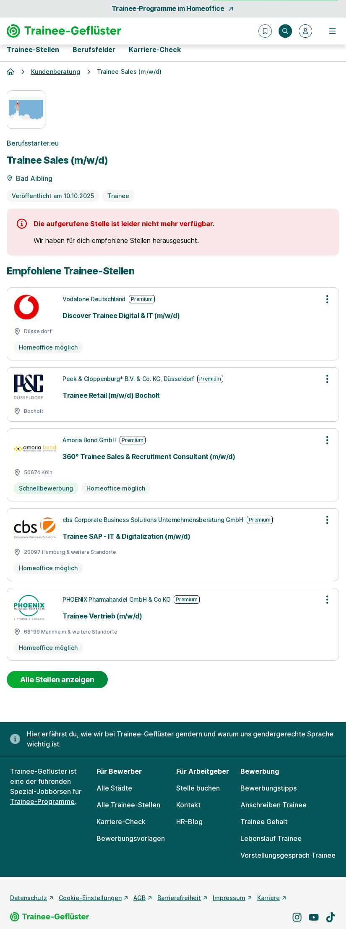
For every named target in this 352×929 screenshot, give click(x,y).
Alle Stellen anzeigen (57, 679)
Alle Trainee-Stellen (128, 805)
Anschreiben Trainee (273, 805)
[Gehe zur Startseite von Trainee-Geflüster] (64, 31)
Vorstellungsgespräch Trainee (288, 855)
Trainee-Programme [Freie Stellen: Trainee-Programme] (42, 801)
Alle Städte (114, 788)
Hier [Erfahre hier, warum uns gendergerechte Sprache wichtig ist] (33, 734)
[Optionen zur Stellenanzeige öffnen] (327, 299)
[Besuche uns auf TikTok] (331, 917)
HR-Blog (189, 821)
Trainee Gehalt (263, 821)
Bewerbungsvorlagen (130, 838)
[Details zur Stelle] (173, 172)
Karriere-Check (155, 49)
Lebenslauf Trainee (271, 838)
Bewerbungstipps (268, 788)
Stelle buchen (198, 788)
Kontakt (188, 805)
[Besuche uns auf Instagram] (297, 917)
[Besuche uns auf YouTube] (314, 917)
